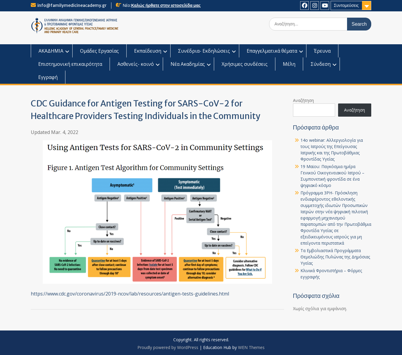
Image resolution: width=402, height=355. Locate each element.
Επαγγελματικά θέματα (272, 51)
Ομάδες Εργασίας (99, 51)
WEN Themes (251, 347)
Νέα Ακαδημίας (188, 64)
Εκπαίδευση (147, 51)
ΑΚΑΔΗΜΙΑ (51, 51)
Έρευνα (322, 51)
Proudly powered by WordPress (167, 347)
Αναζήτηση (303, 100)
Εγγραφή (48, 77)
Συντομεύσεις (346, 5)
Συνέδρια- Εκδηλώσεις (204, 51)
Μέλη (289, 64)
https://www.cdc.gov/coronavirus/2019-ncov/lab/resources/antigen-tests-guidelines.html (130, 293)
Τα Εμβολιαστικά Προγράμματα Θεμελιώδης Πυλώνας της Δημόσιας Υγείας (335, 257)
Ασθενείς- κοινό (135, 64)
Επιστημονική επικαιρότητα (70, 64)
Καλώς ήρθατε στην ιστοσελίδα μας (166, 5)
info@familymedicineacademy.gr (72, 5)
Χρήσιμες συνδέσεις (245, 64)
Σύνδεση (321, 64)
